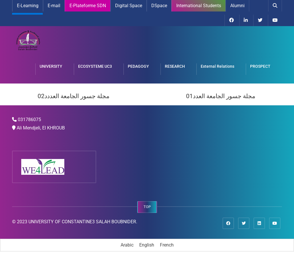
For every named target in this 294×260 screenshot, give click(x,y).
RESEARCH (175, 66)
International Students (198, 5)
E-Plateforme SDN (87, 5)
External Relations (217, 66)
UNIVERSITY (51, 66)
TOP (147, 207)
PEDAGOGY (138, 66)
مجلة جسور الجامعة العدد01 (220, 96)
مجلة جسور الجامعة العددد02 (73, 96)
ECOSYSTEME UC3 (95, 66)
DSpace (159, 5)
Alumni (237, 5)
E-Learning (27, 5)
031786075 (29, 119)
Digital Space (128, 5)
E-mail (54, 5)
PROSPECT (260, 66)
